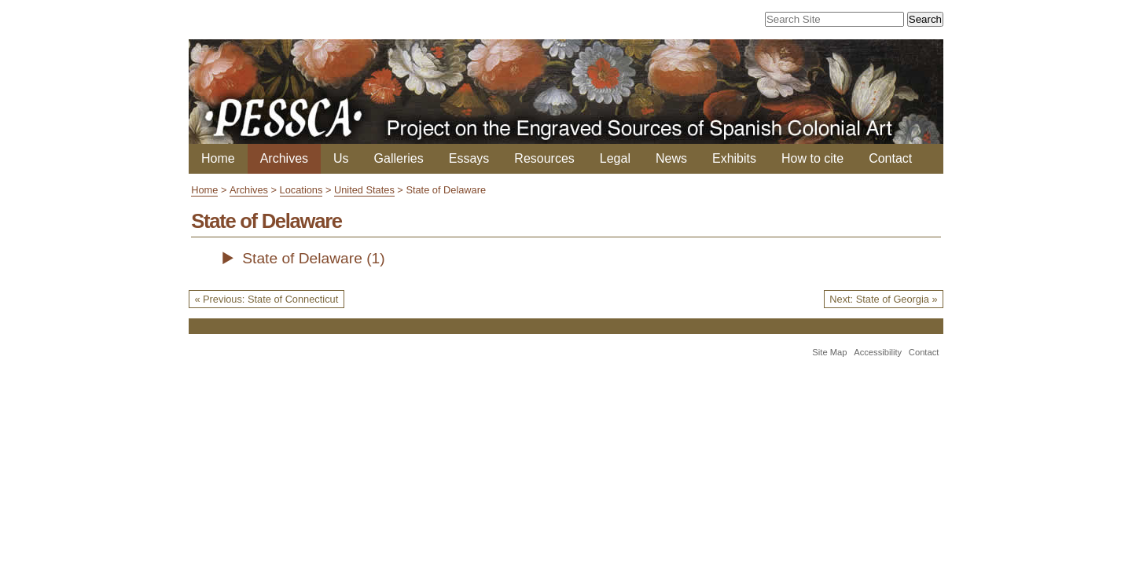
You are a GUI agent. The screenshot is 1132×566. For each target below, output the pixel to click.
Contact (890, 158)
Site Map (829, 352)
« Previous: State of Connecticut (266, 299)
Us (341, 158)
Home (218, 158)
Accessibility (878, 352)
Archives (284, 158)
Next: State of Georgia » (883, 299)
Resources (544, 158)
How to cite (812, 158)
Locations (301, 190)
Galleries (399, 158)
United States (364, 190)
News (671, 158)
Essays (469, 158)
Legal (615, 158)
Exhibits (734, 158)
